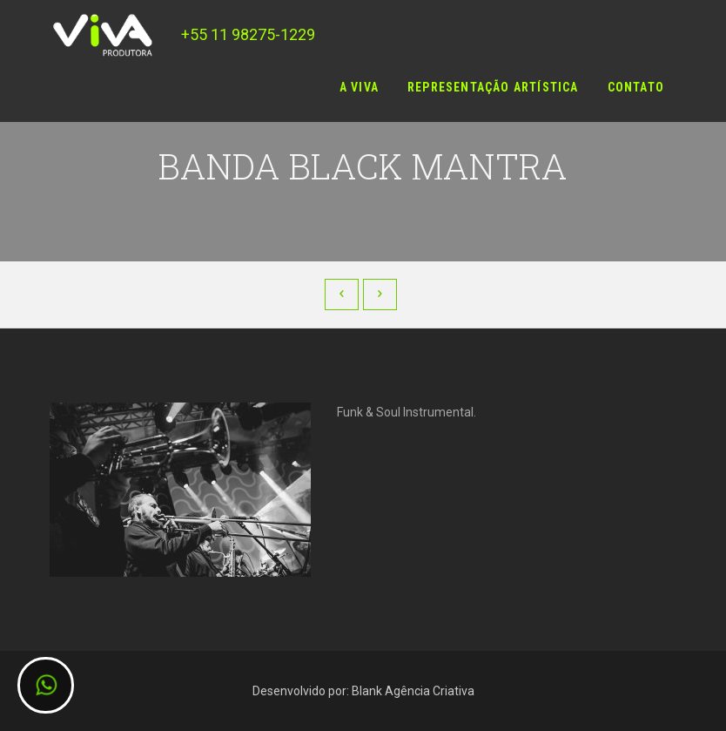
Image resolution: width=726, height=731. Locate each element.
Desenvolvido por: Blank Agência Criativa (363, 691)
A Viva (359, 87)
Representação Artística (493, 87)
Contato (636, 87)
